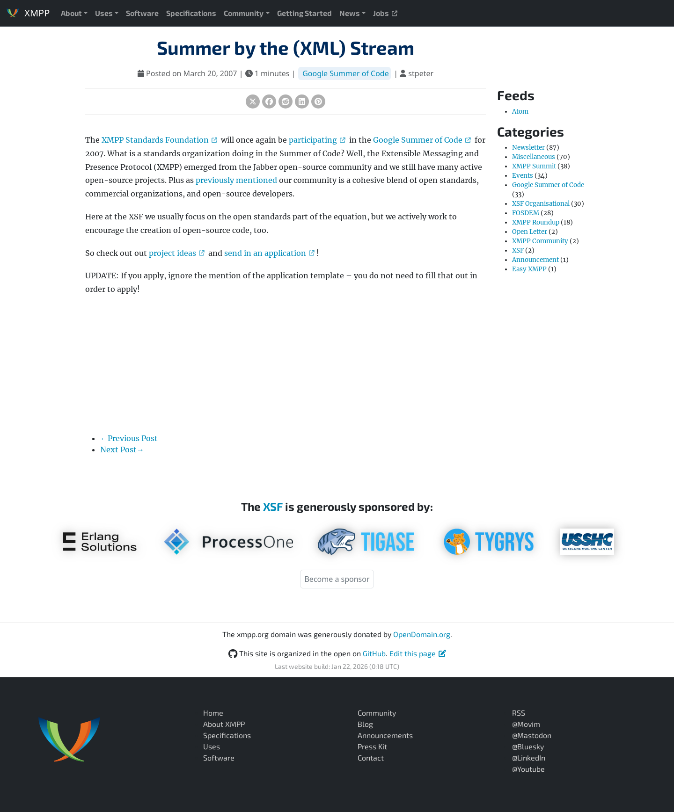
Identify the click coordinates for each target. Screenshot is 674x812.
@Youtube (528, 768)
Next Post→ (122, 449)
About (71, 12)
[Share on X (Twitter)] (253, 101)
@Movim (526, 723)
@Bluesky (528, 746)
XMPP (28, 13)
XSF (518, 250)
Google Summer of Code (345, 73)
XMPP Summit (534, 166)
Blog (365, 723)
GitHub (374, 653)
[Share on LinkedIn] (302, 101)
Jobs (385, 12)
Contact (371, 757)
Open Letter (529, 232)
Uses (104, 12)
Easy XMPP (529, 269)
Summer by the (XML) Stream (285, 47)
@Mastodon (531, 735)
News (349, 12)
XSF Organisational (541, 204)
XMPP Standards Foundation (159, 140)
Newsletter (528, 148)
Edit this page (417, 653)
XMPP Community (540, 241)
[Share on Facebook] (269, 101)
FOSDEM (525, 213)
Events (522, 176)
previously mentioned (236, 180)
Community (244, 12)
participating (317, 140)
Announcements (385, 735)
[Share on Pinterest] (318, 101)
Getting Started (304, 12)
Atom (520, 112)
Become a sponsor (336, 579)
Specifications (191, 12)
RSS (518, 712)
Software (142, 12)
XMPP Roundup (535, 222)
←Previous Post (129, 438)
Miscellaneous (533, 157)
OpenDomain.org (421, 634)
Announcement (535, 260)
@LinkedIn (528, 757)
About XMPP (224, 723)
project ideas (177, 253)
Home (213, 712)
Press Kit (372, 746)
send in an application (269, 253)
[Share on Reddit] (285, 101)
